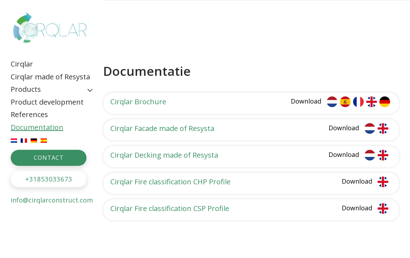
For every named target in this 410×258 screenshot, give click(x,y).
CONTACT (49, 158)
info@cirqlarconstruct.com (52, 200)
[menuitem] (52, 64)
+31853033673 (48, 179)
